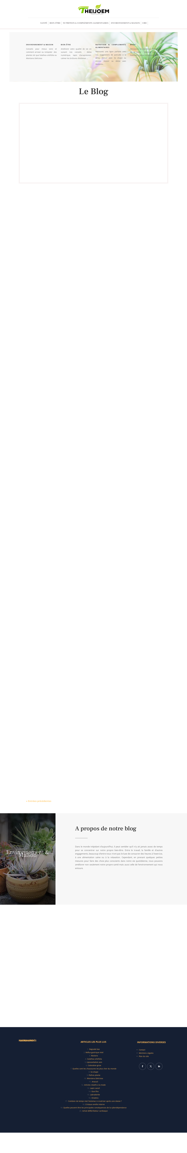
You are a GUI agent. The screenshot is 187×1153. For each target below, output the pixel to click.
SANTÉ (43, 23)
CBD (144, 23)
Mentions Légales (146, 1053)
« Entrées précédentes (38, 801)
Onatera (95, 1098)
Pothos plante (94, 1075)
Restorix (94, 1055)
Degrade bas (94, 1049)
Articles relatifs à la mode (95, 1085)
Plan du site (144, 1056)
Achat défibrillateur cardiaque (95, 1111)
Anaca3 (95, 1081)
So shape (94, 1072)
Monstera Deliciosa (95, 1078)
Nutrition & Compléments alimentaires (85, 23)
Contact (142, 1050)
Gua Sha (95, 1091)
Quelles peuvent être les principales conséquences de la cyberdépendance (94, 1107)
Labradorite (95, 1094)
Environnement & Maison (125, 23)
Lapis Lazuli (95, 1088)
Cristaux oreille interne (95, 1104)
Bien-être (55, 23)
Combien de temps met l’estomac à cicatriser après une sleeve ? (95, 1101)
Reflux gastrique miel (94, 1052)
